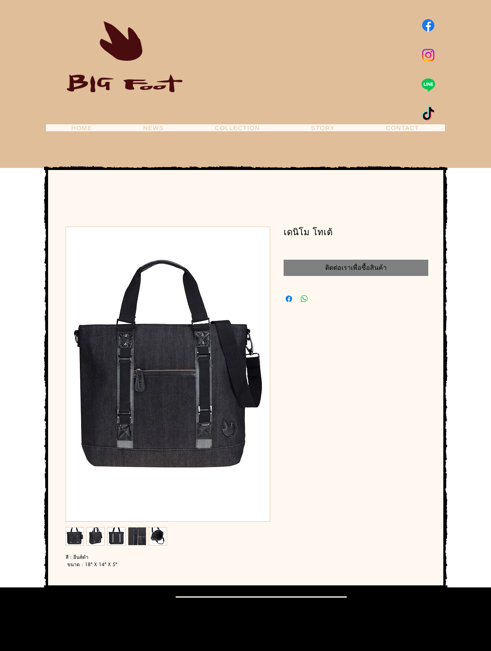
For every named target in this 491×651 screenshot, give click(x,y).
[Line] (428, 85)
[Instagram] (428, 55)
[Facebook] (428, 25)
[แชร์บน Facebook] (289, 299)
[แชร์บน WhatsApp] (304, 299)
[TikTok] (428, 114)
